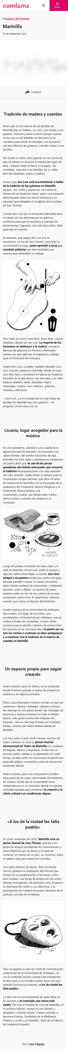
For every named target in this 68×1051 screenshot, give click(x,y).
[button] (16, 5)
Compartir (33, 92)
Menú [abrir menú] (57, 6)
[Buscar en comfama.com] (42, 5)
